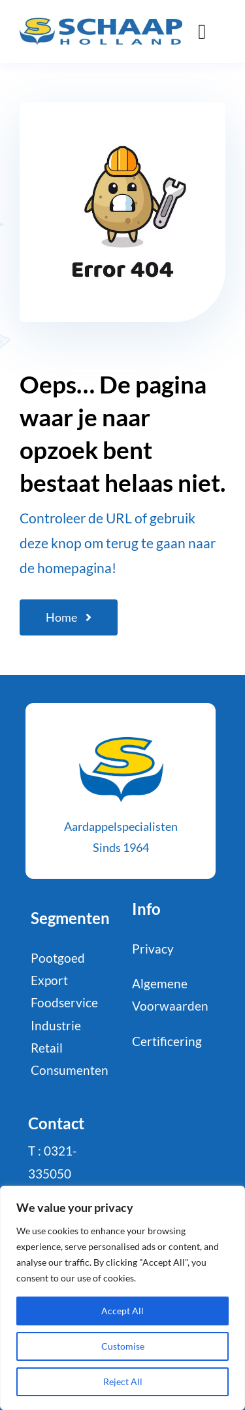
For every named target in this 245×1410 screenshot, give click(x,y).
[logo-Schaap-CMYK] (101, 23)
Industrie (56, 1025)
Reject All (122, 1381)
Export (49, 980)
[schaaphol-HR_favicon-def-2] (120, 729)
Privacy (153, 948)
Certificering (167, 1041)
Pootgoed (58, 957)
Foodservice (64, 1002)
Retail (47, 1047)
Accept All (122, 1310)
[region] (122, 1298)
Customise (122, 1346)
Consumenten (69, 1070)
